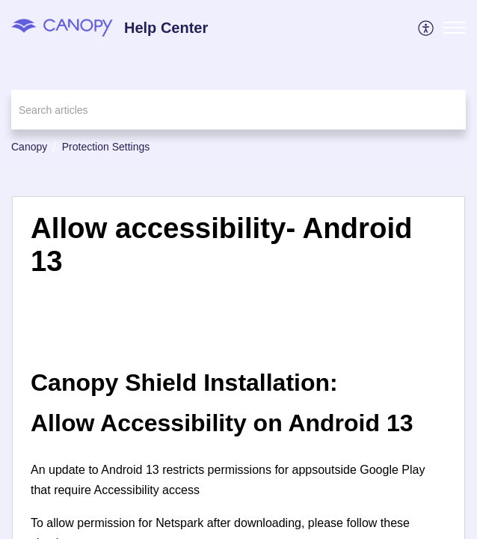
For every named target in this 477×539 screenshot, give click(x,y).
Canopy (29, 147)
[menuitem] (426, 27)
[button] (426, 27)
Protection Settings (106, 147)
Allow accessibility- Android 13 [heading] (222, 244)
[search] (238, 110)
